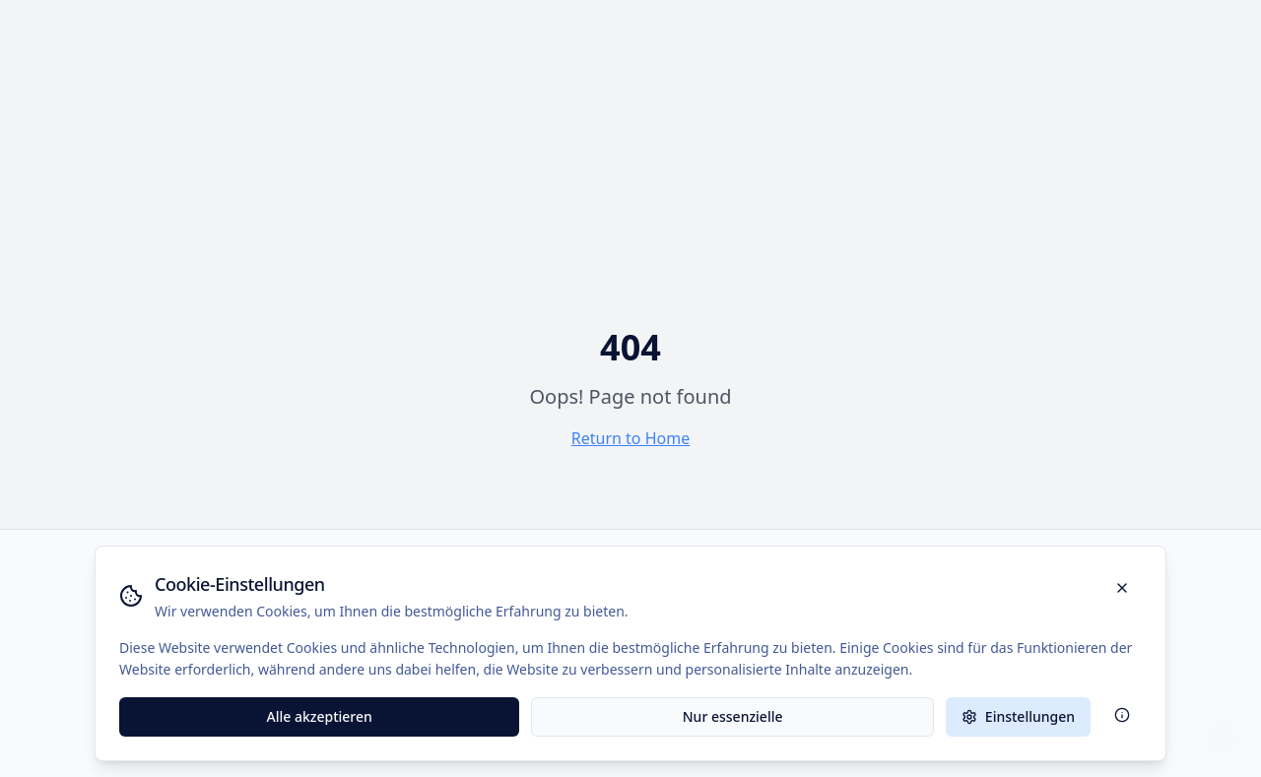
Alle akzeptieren (319, 716)
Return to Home (630, 438)
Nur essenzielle (733, 716)
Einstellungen (1018, 716)
